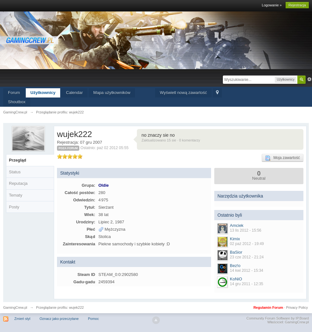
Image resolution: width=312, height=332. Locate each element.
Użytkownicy (43, 92)
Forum (14, 92)
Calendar (74, 92)
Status (15, 172)
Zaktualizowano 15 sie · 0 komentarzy (171, 140)
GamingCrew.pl (15, 307)
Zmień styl (22, 319)
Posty (14, 207)
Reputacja (18, 183)
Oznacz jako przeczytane (59, 319)
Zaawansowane (309, 79)
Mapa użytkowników (111, 92)
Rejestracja (297, 5)
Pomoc (93, 319)
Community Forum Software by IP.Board (277, 318)
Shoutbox (16, 101)
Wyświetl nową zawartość (183, 92)
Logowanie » (271, 5)
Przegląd (17, 160)
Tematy (15, 195)
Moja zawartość (282, 158)
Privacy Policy (297, 307)
